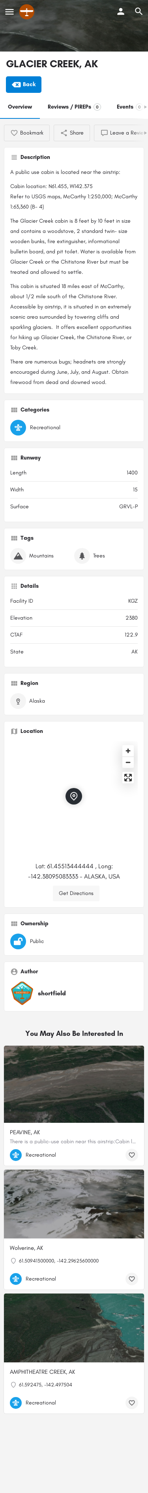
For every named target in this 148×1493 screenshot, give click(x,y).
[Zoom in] (128, 751)
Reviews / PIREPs (74, 107)
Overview (20, 106)
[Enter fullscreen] (128, 777)
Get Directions (76, 893)
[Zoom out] (128, 762)
